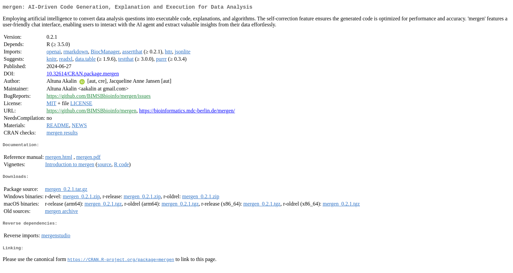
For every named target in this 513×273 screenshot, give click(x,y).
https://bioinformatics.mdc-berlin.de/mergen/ (187, 112)
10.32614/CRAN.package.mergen (82, 75)
